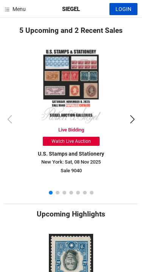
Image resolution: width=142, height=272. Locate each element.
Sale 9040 (71, 170)
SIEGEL (71, 9)
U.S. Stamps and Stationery (71, 154)
